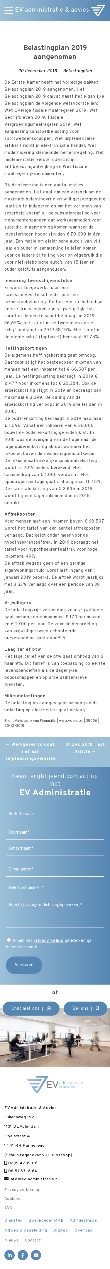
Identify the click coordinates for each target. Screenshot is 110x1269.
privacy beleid (48, 941)
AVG (8, 1208)
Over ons (83, 1230)
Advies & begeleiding (25, 1230)
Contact (33, 1240)
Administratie (83, 1220)
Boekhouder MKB (46, 1220)
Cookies (12, 1199)
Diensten (13, 1220)
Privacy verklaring (21, 1190)
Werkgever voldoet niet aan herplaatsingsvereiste (30, 752)
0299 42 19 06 (20, 1163)
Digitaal (61, 1230)
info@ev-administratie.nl (31, 1179)
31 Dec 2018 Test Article (85, 748)
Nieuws (11, 1240)
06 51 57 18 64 (21, 1171)
